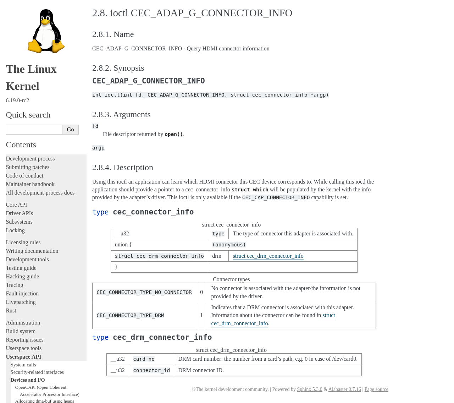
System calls (23, 185)
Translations (20, 368)
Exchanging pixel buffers (38, 228)
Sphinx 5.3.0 (309, 389)
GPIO (20, 249)
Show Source (21, 396)
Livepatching (20, 122)
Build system (20, 151)
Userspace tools (23, 168)
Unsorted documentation (34, 356)
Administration (23, 143)
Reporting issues (24, 160)
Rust (11, 131)
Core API (16, 25)
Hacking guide (22, 97)
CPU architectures (26, 344)
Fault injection (22, 114)
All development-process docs (40, 13)
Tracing (14, 105)
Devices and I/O (28, 200)
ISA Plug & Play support (38, 304)
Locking (15, 51)
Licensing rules (23, 63)
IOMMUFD (26, 256)
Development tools (27, 80)
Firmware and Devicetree (34, 332)
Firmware (17, 323)
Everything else (26, 312)
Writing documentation (32, 71)
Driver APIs (19, 34)
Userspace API (23, 177)
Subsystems (19, 42)
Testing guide (21, 88)
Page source (376, 389)
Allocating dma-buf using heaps (44, 221)
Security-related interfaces (37, 192)
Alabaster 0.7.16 (344, 389)
